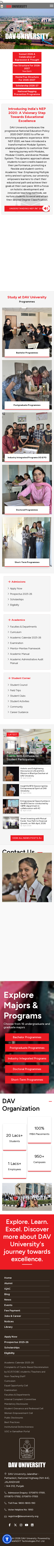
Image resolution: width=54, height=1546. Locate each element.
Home (8, 1278)
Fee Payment (12, 1310)
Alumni (8, 1283)
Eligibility (14, 604)
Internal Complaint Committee (20, 1399)
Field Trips (15, 690)
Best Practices (12, 1422)
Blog (7, 1294)
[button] (7, 1539)
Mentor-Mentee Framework (25, 648)
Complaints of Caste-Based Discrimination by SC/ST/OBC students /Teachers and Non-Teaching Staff (26, 1372)
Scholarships (17, 599)
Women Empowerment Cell (18, 1413)
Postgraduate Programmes (27, 1048)
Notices (9, 1321)
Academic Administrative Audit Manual (26, 661)
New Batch (27, 68)
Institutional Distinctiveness (19, 1426)
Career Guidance (19, 712)
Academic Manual (19, 653)
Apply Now (16, 588)
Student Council (18, 684)
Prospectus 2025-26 (21, 593)
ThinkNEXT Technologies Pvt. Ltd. (27, 1541)
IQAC (7, 1288)
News (7, 1299)
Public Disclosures (13, 1417)
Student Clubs (17, 695)
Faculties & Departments (23, 626)
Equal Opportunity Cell (16, 1385)
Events (8, 1305)
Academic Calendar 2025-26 (25, 637)
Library (8, 1327)
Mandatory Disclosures (16, 1404)
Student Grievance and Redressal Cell (23, 1408)
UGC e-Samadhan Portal (17, 1431)
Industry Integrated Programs (27, 1058)
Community (16, 706)
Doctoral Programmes (27, 1069)
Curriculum (15, 632)
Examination (16, 643)
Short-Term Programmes (27, 1079)
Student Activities (19, 701)
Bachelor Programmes (27, 1037)
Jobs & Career (12, 1316)
